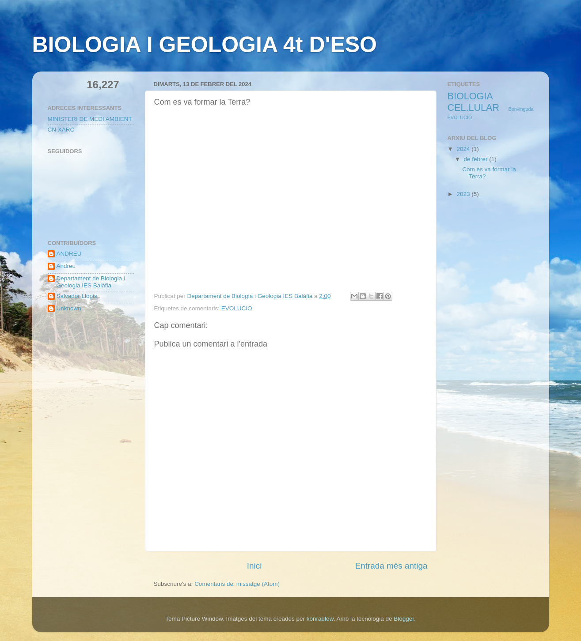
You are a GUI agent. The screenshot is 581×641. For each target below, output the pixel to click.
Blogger (404, 618)
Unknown (69, 308)
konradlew (320, 618)
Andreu (66, 266)
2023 (463, 194)
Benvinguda (520, 109)
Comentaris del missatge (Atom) (237, 584)
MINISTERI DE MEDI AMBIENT (90, 119)
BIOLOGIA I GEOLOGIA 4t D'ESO (204, 44)
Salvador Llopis (77, 296)
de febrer (477, 159)
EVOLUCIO (236, 308)
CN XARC (61, 129)
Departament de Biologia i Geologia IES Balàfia (91, 282)
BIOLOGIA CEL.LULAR (474, 101)
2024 (463, 149)
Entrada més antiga (391, 565)
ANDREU (69, 253)
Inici (254, 565)
